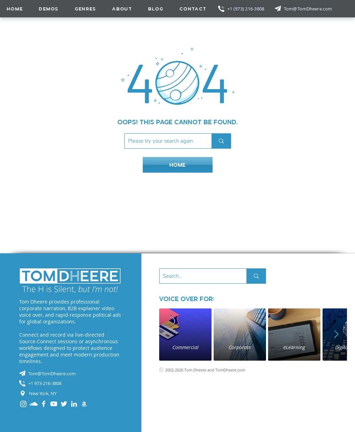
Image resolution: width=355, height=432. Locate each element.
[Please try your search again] (162, 141)
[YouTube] (54, 404)
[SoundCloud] (33, 404)
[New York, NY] (70, 393)
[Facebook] (43, 404)
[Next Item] (336, 334)
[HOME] (178, 165)
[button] (85, 8)
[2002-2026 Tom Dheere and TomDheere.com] (210, 370)
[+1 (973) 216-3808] (246, 8)
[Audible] (84, 404)
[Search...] (197, 276)
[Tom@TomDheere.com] (308, 8)
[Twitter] (64, 404)
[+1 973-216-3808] (70, 383)
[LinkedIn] (74, 404)
